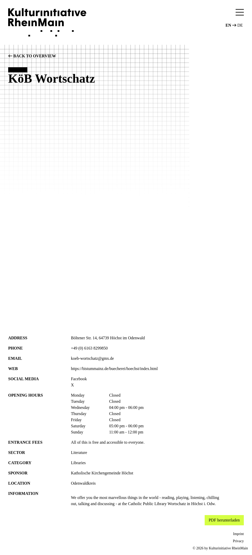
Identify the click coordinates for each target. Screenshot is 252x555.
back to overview (32, 56)
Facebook (79, 379)
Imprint (238, 534)
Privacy (238, 541)
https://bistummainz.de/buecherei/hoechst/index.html (114, 368)
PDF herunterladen (224, 520)
